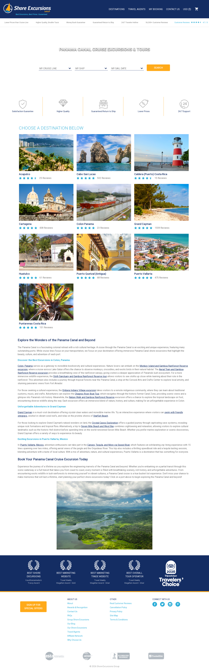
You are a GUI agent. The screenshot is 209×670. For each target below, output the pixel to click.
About (70, 603)
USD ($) (187, 9)
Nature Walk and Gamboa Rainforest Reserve (92, 397)
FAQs (69, 615)
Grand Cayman (25, 412)
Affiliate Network (75, 636)
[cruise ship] (91, 68)
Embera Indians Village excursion (79, 390)
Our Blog (71, 624)
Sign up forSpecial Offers (33, 607)
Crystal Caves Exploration (105, 422)
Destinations (117, 9)
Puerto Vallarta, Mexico (32, 445)
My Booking (156, 9)
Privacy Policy (116, 611)
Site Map (114, 615)
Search (204, 9)
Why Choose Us (74, 640)
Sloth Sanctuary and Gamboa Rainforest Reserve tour (80, 376)
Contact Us (173, 9)
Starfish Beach (100, 415)
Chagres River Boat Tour (87, 393)
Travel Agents (136, 9)
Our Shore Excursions (77, 628)
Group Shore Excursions (78, 619)
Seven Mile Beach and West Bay (97, 426)
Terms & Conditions (119, 619)
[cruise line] (55, 68)
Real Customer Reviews (121, 603)
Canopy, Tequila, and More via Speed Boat (108, 445)
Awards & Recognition (77, 607)
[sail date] (127, 68)
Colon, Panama (25, 366)
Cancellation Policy (118, 607)
